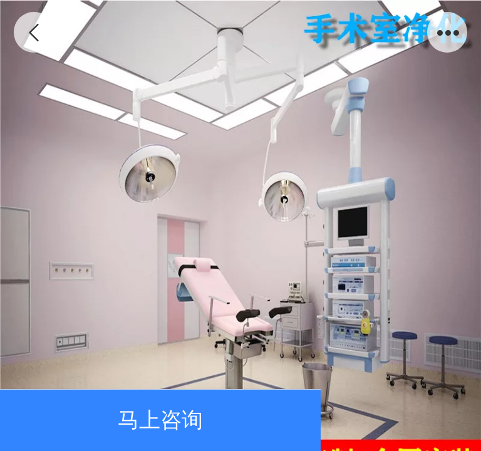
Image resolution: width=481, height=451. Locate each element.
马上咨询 (160, 420)
